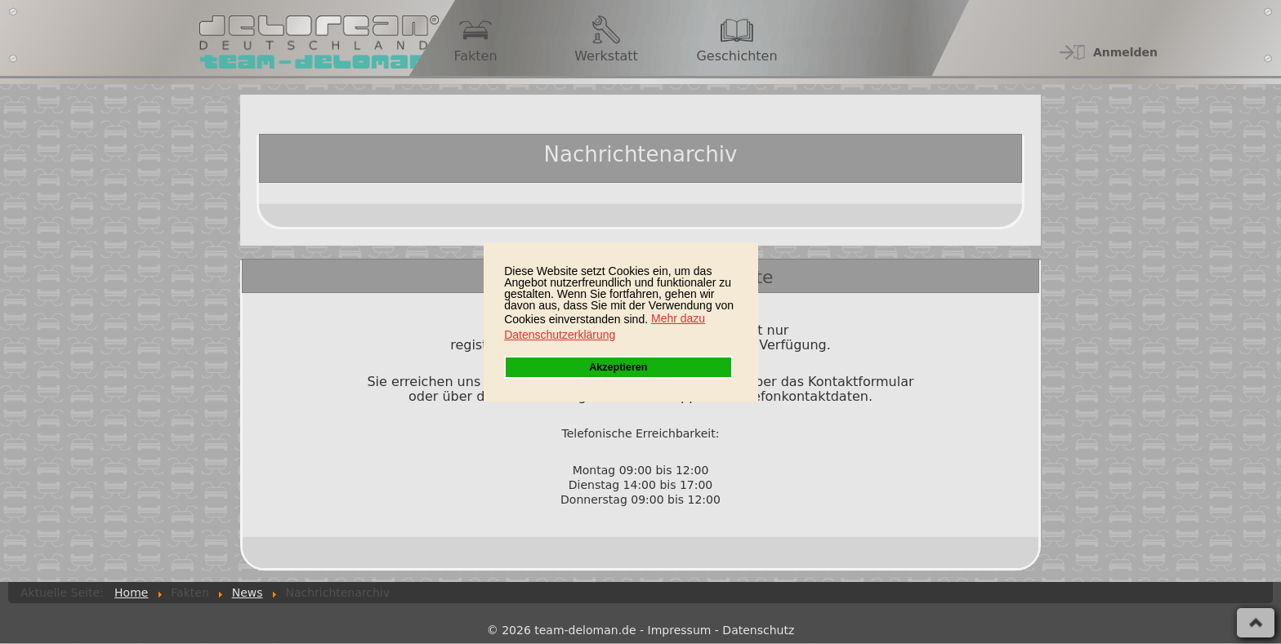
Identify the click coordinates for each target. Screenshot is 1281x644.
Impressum (680, 630)
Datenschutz (758, 630)
